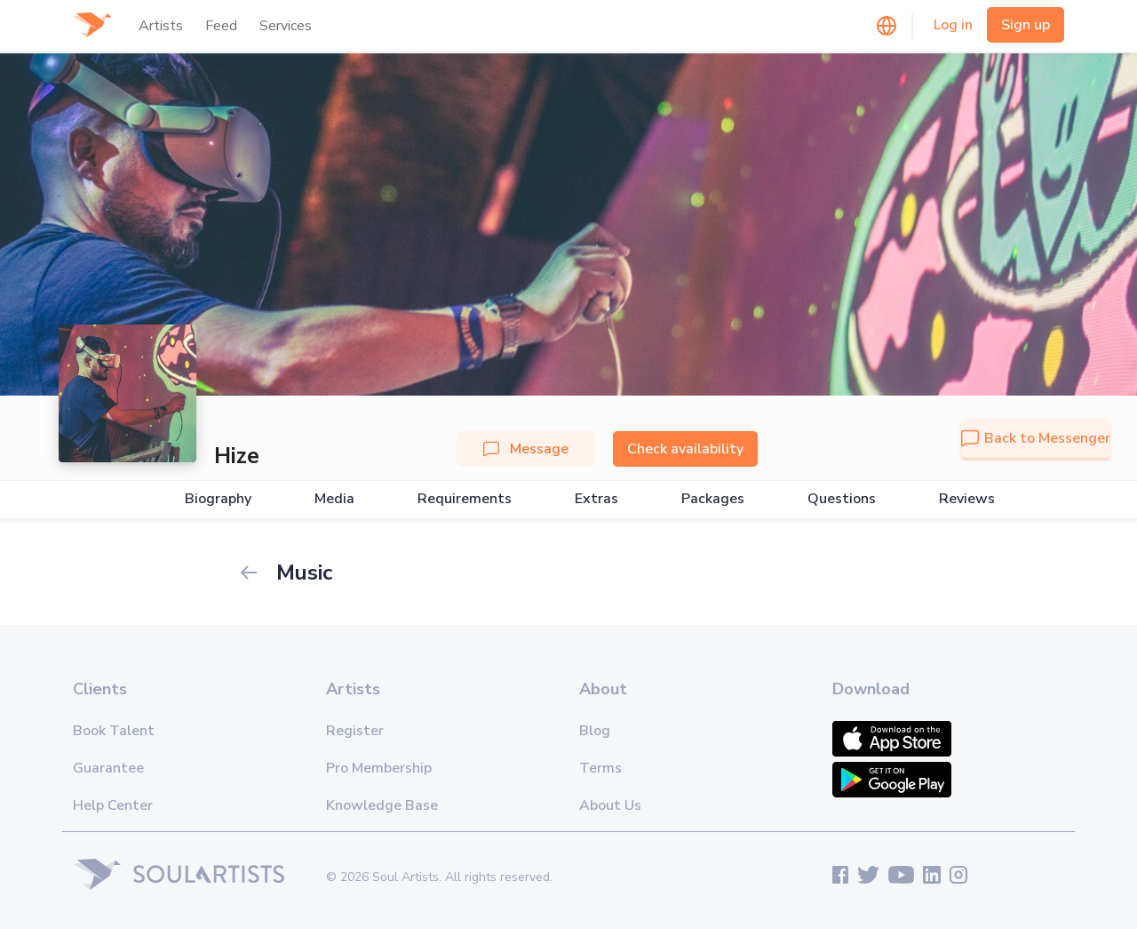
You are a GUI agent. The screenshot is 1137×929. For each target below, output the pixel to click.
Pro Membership (379, 768)
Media (334, 499)
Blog (594, 731)
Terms (600, 768)
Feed (221, 26)
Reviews (967, 499)
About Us (610, 805)
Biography (218, 499)
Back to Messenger (1035, 438)
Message (525, 449)
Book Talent (114, 731)
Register (355, 731)
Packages (712, 499)
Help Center (113, 805)
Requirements (464, 499)
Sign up (1025, 25)
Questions (841, 499)
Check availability (685, 449)
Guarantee (108, 768)
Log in (953, 25)
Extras (596, 499)
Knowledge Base (382, 805)
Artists (161, 26)
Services (285, 26)
